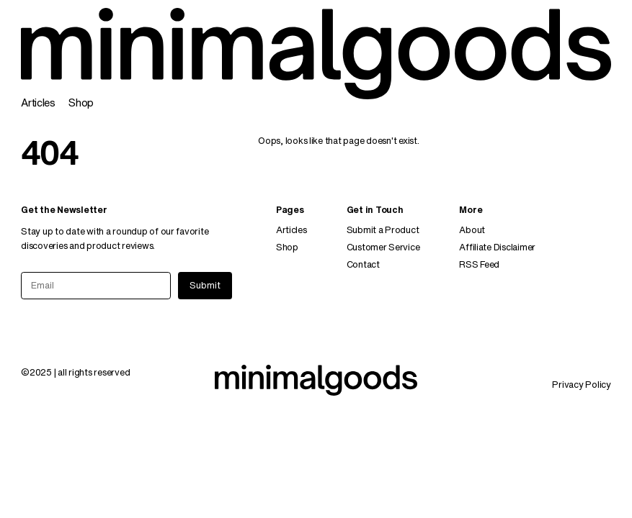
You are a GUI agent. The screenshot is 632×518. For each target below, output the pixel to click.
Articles (38, 102)
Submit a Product (383, 230)
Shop (81, 102)
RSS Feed (479, 264)
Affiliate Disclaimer (497, 247)
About (472, 230)
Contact (363, 264)
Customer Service (383, 247)
